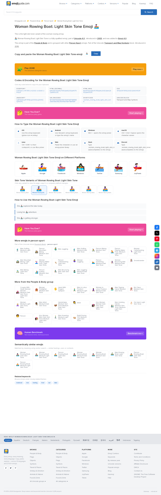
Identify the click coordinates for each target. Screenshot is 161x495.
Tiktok (84, 478)
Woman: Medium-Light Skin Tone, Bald (23, 304)
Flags (32, 457)
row (27, 383)
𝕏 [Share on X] (157, 233)
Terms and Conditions (142, 457)
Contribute (138, 453)
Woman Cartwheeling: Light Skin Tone (137, 251)
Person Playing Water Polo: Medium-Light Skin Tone (118, 252)
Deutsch (26, 440)
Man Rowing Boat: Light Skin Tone (117, 354)
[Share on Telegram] (157, 250)
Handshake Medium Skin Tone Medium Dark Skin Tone (61, 305)
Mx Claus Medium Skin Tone (137, 289)
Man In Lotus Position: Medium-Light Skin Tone (80, 289)
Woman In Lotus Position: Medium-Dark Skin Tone (99, 289)
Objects (33, 460)
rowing (35, 383)
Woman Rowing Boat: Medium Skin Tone (99, 354)
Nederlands (55, 440)
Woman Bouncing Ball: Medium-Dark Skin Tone (118, 262)
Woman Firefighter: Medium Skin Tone (42, 289)
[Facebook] (6, 468)
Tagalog (137, 440)
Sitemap (146, 491)
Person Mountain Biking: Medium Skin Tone (42, 252)
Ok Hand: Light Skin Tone (137, 303)
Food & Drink (35, 478)
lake (55, 383)
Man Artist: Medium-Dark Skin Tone (42, 304)
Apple (84, 453)
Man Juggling (61, 249)
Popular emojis (113, 467)
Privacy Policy (139, 460)
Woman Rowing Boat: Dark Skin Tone (23, 354)
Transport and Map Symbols (127, 100)
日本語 (95, 440)
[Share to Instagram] (157, 256)
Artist (77, 302)
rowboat (19, 383)
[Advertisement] (80, 421)
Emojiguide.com (20, 21)
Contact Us (138, 471)
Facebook (86, 460)
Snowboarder (137, 260)
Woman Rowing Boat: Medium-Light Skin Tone (42, 354)
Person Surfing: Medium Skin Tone (42, 272)
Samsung (85, 471)
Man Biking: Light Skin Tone (22, 271)
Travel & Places (35, 467)
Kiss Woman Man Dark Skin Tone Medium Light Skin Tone (42, 318)
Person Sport (48, 21)
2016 (17, 46)
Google (85, 457)
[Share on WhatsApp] (157, 244)
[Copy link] (157, 261)
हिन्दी (118, 440)
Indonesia (126, 440)
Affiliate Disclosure (141, 464)
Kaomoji (142, 4)
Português (66, 440)
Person (21, 316)
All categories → (62, 481)
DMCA (136, 467)
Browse (63, 4)
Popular (125, 4)
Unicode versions (114, 464)
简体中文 (86, 440)
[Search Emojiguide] (72, 12)
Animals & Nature (36, 474)
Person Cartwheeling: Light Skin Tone (61, 262)
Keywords (111, 457)
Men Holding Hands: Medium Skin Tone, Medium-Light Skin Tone (118, 306)
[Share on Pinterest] (157, 238)
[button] (30, 91)
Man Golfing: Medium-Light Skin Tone (23, 250)
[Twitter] (11, 468)
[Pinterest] (15, 468)
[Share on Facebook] (157, 227)
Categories (76, 4)
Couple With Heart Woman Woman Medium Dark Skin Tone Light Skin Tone (23, 292)
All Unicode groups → (38, 481)
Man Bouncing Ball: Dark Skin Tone (61, 271)
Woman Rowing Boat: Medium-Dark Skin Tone (80, 354)
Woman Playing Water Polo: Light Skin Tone (42, 262)
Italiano (44, 440)
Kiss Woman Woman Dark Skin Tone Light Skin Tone (98, 305)
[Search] (149, 12)
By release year (114, 460)
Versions (114, 4)
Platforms (89, 4)
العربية (111, 440)
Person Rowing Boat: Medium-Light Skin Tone (23, 364)
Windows (85, 464)
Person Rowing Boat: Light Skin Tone (61, 354)
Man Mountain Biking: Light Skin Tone (23, 261)
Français (36, 440)
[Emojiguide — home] (18, 3)
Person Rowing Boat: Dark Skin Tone (137, 354)
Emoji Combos (113, 453)
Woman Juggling (78, 261)
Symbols (33, 464)
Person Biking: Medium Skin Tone (99, 250)
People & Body (35, 21)
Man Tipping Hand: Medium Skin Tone (118, 289)
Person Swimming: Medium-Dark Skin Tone (99, 262)
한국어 (103, 440)
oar (49, 383)
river (42, 383)
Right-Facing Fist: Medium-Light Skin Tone (80, 317)
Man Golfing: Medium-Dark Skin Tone (80, 250)
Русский (76, 440)
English (8, 440)
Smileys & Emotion (37, 471)
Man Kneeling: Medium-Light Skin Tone (61, 317)
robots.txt (154, 491)
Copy (96, 54)
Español (17, 440)
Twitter (84, 467)
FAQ (151, 4)
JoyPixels (85, 474)
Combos (102, 4)
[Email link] (157, 267)
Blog (134, 4)
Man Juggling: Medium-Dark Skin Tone (80, 271)
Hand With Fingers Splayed (60, 289)
